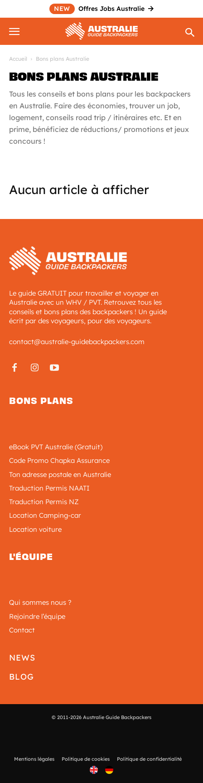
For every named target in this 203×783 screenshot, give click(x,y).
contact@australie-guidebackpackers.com (77, 341)
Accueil (18, 58)
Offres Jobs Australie (101, 9)
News (22, 657)
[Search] (190, 33)
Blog (21, 676)
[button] (15, 30)
